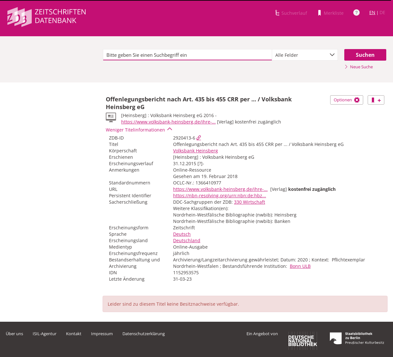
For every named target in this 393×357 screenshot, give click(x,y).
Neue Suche (358, 67)
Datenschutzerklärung (143, 333)
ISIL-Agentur (44, 333)
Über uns (14, 333)
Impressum (102, 333)
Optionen (347, 100)
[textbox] (187, 55)
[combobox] (305, 55)
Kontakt (73, 333)
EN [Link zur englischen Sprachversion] (372, 12)
